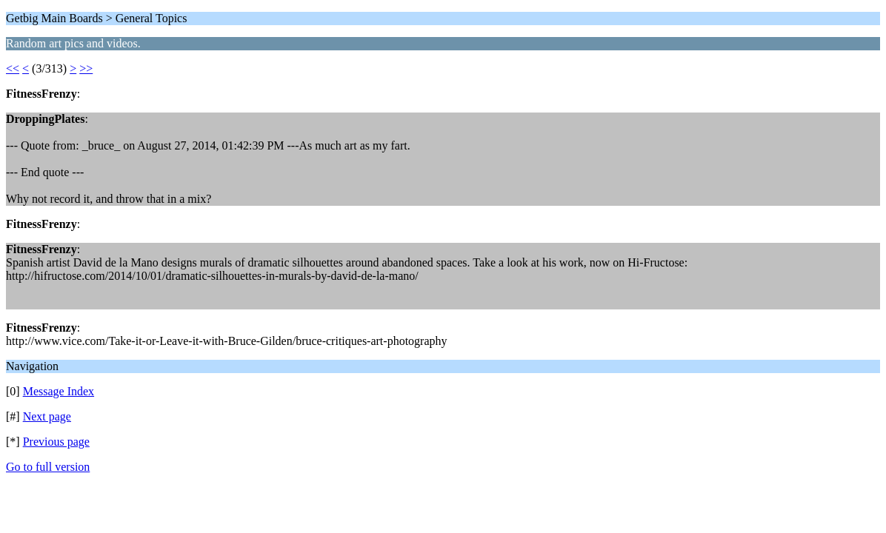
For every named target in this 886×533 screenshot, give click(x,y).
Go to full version (48, 466)
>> (86, 68)
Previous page (56, 441)
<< (12, 68)
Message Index (58, 391)
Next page (47, 416)
